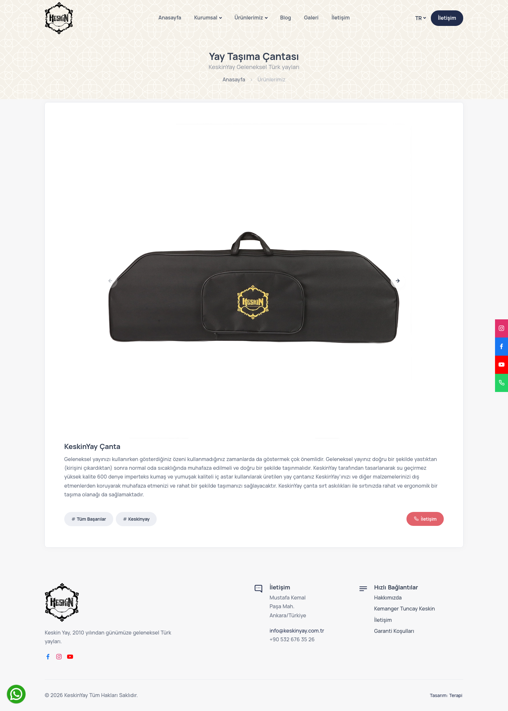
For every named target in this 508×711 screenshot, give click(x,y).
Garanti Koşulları (394, 630)
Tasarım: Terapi (447, 695)
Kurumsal (205, 17)
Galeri (311, 17)
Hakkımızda (388, 597)
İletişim (341, 17)
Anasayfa (169, 17)
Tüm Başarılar (91, 519)
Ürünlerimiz (249, 17)
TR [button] (418, 18)
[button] (398, 281)
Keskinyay (139, 519)
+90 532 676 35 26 (292, 639)
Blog (285, 17)
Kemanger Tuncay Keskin (404, 608)
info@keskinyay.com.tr (297, 630)
